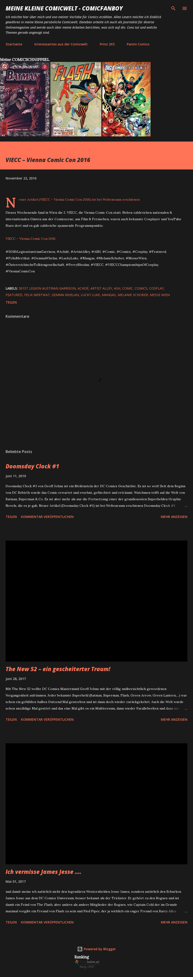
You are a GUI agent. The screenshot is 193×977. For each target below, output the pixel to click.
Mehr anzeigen (174, 516)
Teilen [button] (11, 302)
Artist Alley (101, 288)
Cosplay (156, 288)
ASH (117, 288)
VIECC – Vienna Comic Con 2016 (30, 239)
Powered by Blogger (96, 949)
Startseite (14, 44)
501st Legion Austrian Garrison (47, 288)
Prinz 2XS (107, 44)
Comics (141, 288)
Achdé (83, 288)
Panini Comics (138, 44)
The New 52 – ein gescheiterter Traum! (58, 669)
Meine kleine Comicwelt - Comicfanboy (64, 8)
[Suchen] (173, 8)
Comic (127, 288)
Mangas (109, 295)
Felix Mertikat (37, 295)
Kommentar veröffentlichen (47, 516)
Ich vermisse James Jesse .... (43, 872)
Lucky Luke (90, 295)
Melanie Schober (133, 295)
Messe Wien (160, 295)
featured (14, 295)
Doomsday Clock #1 (32, 466)
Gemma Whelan (65, 295)
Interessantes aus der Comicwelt (61, 44)
